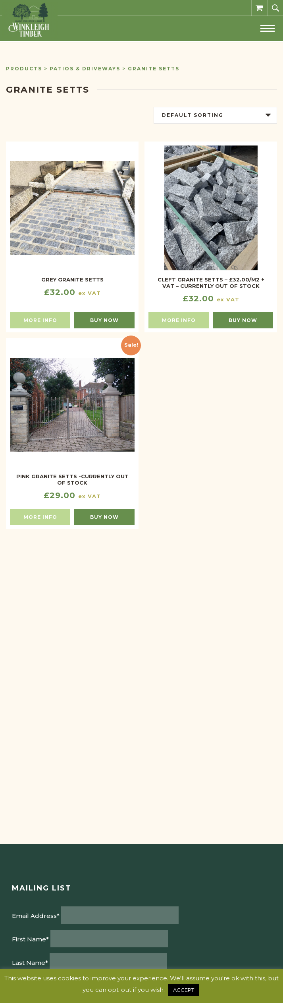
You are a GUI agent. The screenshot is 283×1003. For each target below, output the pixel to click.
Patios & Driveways (85, 69)
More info (40, 320)
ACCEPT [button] (183, 990)
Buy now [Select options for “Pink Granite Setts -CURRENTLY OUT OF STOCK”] (104, 517)
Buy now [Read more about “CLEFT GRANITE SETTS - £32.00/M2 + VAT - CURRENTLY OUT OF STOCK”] (243, 320)
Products (24, 69)
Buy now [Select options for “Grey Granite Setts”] (104, 320)
